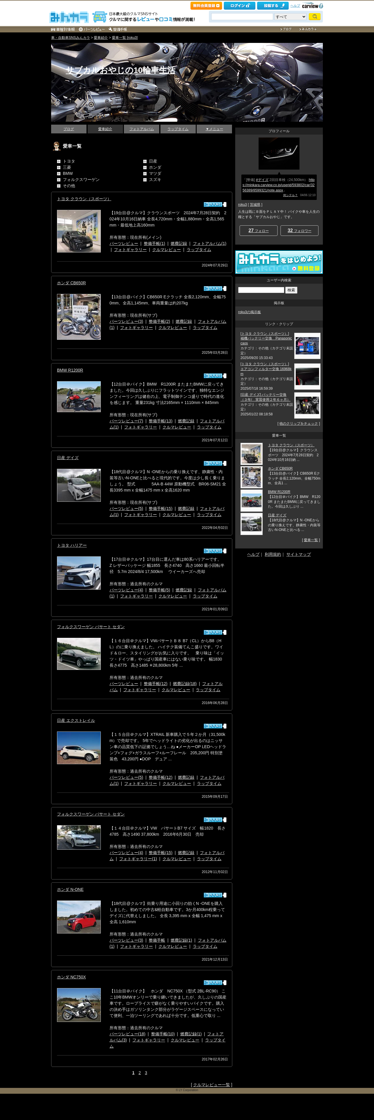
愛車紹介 (101, 38)
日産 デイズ (68, 457)
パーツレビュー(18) (128, 1034)
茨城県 (255, 205)
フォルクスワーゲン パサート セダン (91, 626)
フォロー (258, 230)
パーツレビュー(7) (126, 421)
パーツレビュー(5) (126, 508)
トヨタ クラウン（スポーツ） (84, 198)
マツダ (155, 173)
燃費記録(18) (185, 683)
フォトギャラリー (130, 249)
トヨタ (69, 161)
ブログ (68, 129)
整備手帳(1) (154, 243)
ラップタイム (177, 129)
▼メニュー (214, 129)
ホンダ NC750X (71, 977)
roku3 (242, 205)
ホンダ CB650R (71, 283)
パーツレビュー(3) (126, 321)
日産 (153, 161)
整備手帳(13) (160, 421)
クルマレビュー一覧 (211, 1084)
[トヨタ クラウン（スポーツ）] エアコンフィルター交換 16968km (266, 369)
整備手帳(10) (163, 1034)
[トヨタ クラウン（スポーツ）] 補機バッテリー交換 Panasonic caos (266, 339)
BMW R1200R (70, 370)
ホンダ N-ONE (70, 889)
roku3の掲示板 (249, 312)
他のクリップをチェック (298, 423)
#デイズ (262, 180)
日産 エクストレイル (76, 720)
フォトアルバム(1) (209, 243)
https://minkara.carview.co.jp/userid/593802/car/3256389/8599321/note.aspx (279, 185)
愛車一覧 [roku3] (125, 38)
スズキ (155, 179)
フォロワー (299, 230)
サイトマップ (298, 554)
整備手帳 (157, 940)
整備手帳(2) (159, 321)
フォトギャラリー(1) (138, 858)
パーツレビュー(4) (126, 590)
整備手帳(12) (155, 683)
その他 (69, 185)
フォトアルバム (141, 129)
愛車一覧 (311, 540)
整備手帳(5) (159, 590)
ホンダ (155, 167)
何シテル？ (290, 195)
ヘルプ (295, 5)
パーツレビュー (124, 243)
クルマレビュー (166, 249)
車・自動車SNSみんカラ (70, 38)
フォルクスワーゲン (81, 179)
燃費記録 (179, 243)
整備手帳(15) (160, 508)
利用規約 (273, 554)
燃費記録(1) (181, 940)
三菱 (67, 167)
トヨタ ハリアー (72, 545)
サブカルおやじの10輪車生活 (120, 70)
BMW (68, 173)
